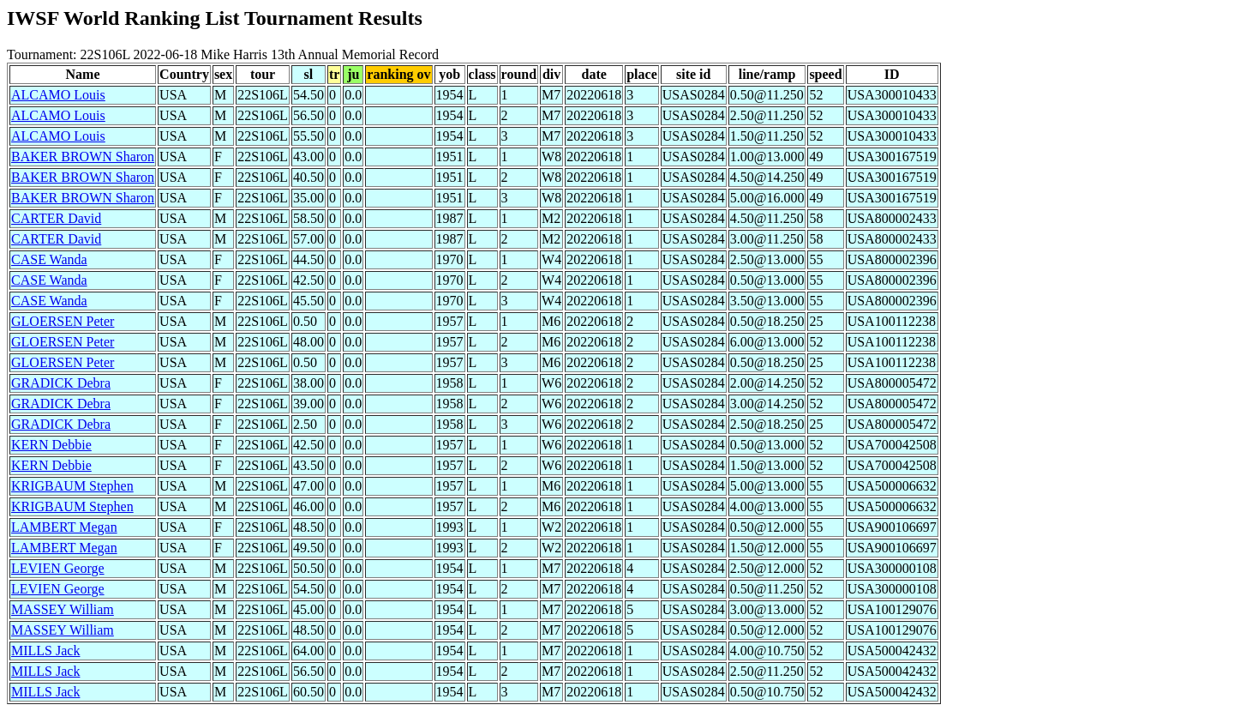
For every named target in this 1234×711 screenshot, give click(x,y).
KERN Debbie (51, 444)
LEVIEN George (58, 568)
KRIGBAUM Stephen (72, 486)
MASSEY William (62, 609)
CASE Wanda (49, 259)
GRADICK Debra (61, 383)
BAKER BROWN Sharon (82, 156)
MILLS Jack (45, 650)
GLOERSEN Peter (62, 321)
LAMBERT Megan (64, 527)
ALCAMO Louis (58, 94)
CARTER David (56, 218)
